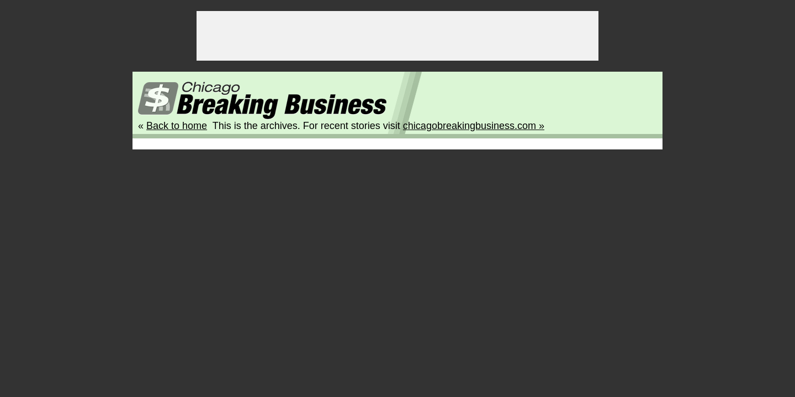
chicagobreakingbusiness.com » (473, 125)
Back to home (176, 125)
